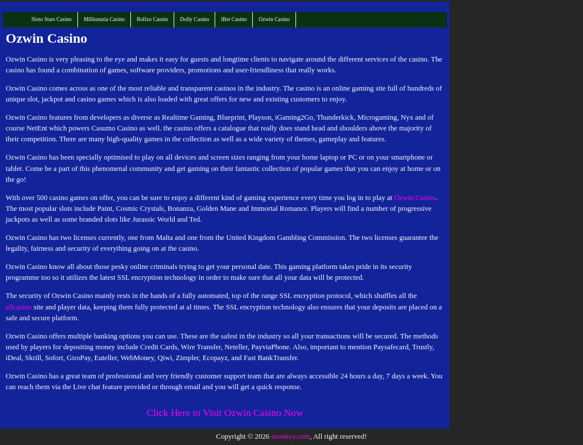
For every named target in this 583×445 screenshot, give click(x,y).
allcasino (18, 307)
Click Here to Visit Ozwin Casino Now (224, 412)
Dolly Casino (194, 19)
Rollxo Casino (152, 19)
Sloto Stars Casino (51, 19)
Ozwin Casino (274, 19)
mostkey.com (290, 436)
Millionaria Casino (104, 19)
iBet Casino (234, 19)
